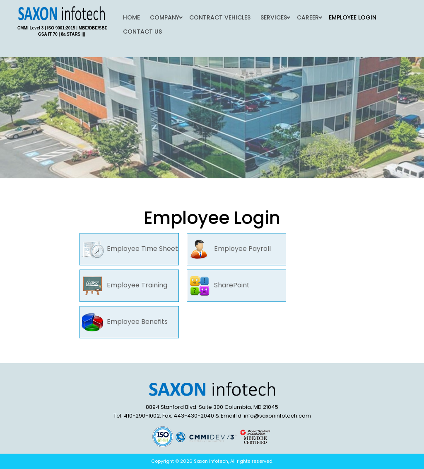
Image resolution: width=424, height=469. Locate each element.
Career (308, 17)
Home (131, 17)
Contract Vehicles (220, 17)
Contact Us (142, 31)
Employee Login (352, 17)
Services (273, 17)
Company (164, 17)
